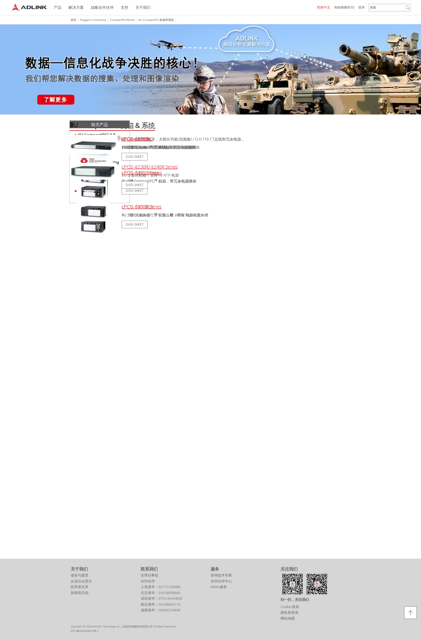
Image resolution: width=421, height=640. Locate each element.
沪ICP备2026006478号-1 (85, 630)
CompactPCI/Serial (122, 19)
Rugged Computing (93, 19)
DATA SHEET (134, 224)
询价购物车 (344, 7)
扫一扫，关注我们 (295, 599)
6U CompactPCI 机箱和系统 (156, 19)
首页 (73, 19)
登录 (361, 7)
